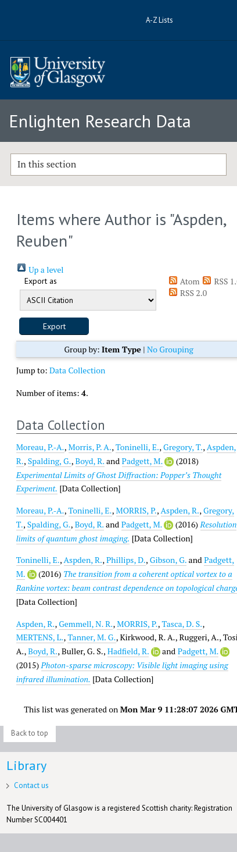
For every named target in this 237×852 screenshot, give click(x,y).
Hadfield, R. (128, 651)
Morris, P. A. (90, 446)
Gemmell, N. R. (86, 623)
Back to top (29, 733)
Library (26, 765)
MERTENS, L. (40, 637)
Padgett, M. (142, 460)
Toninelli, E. (137, 446)
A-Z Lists (159, 20)
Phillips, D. (126, 559)
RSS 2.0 (187, 292)
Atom (184, 281)
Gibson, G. (168, 559)
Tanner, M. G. (91, 637)
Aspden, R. (180, 510)
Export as (40, 281)
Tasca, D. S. (182, 623)
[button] (54, 326)
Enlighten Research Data (100, 120)
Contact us (31, 785)
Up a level (40, 269)
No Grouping (170, 349)
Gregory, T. (183, 446)
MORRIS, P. (136, 510)
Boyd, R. (90, 460)
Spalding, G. (49, 460)
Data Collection (77, 370)
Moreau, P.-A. (40, 446)
